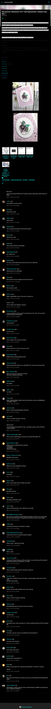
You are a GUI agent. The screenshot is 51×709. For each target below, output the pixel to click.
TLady (8, 398)
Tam (8, 630)
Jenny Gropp (4, 68)
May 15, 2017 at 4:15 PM (13, 385)
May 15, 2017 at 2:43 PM (13, 342)
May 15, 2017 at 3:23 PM (13, 367)
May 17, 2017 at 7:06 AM (13, 616)
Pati (8, 675)
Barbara (9, 587)
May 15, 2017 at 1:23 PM (13, 333)
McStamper (10, 567)
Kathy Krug (9, 463)
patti (8, 209)
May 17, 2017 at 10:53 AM (13, 626)
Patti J (8, 595)
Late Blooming (10, 329)
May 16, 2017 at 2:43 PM (13, 591)
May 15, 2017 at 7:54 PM (13, 468)
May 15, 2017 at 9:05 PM (13, 520)
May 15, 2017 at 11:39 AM (13, 307)
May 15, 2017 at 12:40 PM (13, 316)
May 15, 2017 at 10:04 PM (13, 537)
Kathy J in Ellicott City (12, 455)
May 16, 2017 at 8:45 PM (13, 608)
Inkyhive (9, 218)
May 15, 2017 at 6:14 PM (13, 430)
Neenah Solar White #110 (21, 156)
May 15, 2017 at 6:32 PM (13, 451)
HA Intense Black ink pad (13, 157)
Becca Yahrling (10, 371)
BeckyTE (9, 285)
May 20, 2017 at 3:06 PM (13, 643)
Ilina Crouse (4, 64)
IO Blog (3, 59)
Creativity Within (8, 2)
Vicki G (8, 472)
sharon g (9, 294)
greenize (9, 260)
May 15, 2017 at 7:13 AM (13, 214)
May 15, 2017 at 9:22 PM (13, 528)
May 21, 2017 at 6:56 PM (13, 691)
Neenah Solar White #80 (29, 156)
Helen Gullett (10, 647)
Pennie (8, 235)
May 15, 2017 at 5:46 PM (13, 420)
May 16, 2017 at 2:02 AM (13, 563)
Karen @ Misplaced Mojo (13, 532)
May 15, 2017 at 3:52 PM (13, 377)
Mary (8, 489)
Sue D (8, 416)
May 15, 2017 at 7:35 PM (13, 459)
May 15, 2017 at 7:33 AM (13, 239)
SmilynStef (9, 541)
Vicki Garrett (4, 77)
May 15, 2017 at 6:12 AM (13, 197)
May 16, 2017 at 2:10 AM (13, 572)
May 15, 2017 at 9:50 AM (13, 264)
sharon (8, 506)
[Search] (49, 2)
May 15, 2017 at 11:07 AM (13, 298)
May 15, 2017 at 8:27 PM (13, 493)
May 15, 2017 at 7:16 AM (13, 222)
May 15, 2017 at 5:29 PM (13, 394)
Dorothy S (9, 576)
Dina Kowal (4, 61)
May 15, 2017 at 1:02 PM (13, 325)
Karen (8, 621)
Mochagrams (10, 311)
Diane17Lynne (10, 558)
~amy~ (8, 201)
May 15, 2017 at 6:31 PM (13, 438)
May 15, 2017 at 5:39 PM (13, 403)
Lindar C (9, 389)
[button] (2, 18)
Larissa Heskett (11, 685)
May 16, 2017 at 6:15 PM (13, 600)
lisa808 (8, 549)
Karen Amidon (4, 70)
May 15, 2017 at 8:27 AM (13, 247)
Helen (8, 243)
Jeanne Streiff (4, 66)
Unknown (9, 408)
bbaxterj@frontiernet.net (13, 514)
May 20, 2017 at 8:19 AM (13, 635)
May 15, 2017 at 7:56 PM (13, 476)
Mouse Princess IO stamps (5, 157)
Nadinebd (9, 381)
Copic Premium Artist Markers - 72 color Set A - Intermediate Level (5, 172)
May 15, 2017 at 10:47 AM (13, 290)
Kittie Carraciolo (5, 73)
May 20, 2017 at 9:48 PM (13, 660)
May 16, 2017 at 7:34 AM (13, 583)
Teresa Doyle (10, 363)
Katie (8, 664)
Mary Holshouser (11, 443)
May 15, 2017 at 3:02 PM (13, 350)
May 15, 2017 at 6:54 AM (13, 205)
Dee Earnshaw (10, 337)
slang (8, 277)
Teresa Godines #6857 (12, 434)
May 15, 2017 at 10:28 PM (13, 545)
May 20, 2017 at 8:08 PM (13, 652)
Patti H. (8, 497)
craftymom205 (10, 612)
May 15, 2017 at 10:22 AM (13, 281)
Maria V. (9, 480)
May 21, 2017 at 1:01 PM (13, 681)
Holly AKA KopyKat (12, 269)
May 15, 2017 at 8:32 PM (13, 502)
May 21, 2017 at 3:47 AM (13, 671)
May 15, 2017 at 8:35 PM (13, 510)
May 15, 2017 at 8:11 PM (13, 485)
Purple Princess (10, 320)
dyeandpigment (11, 252)
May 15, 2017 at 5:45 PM (13, 412)
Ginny (8, 346)
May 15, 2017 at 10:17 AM (13, 273)
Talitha (8, 524)
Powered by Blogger (25, 707)
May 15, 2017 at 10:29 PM (13, 553)
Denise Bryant (10, 354)
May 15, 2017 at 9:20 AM (13, 256)
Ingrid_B (9, 656)
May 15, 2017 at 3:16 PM (13, 359)
